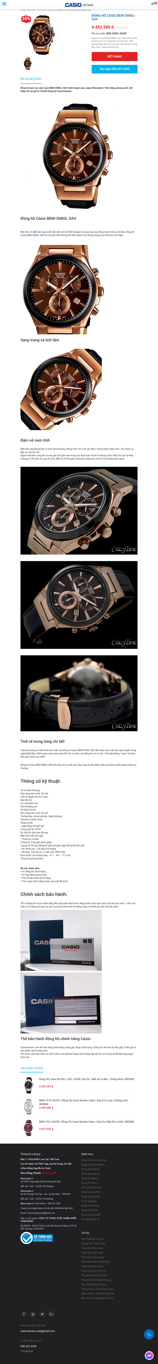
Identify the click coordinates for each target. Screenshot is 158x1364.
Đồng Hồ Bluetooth (91, 1214)
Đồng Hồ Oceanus (90, 1205)
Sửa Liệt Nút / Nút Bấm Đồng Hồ (97, 1293)
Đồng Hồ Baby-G (89, 1178)
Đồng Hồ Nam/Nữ (90, 1196)
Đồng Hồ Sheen (89, 1182)
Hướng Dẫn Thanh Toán (93, 1243)
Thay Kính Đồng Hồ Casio (94, 1275)
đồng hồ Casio (34, 903)
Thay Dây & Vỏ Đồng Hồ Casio (96, 1280)
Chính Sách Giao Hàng (92, 1257)
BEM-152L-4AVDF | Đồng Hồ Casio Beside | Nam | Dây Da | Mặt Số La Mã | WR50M (86, 1121)
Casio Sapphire (89, 1201)
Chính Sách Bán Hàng (92, 1266)
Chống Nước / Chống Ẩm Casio (97, 1289)
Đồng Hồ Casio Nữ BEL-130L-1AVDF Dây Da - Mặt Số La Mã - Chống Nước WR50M (86, 1079)
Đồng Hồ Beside (89, 1210)
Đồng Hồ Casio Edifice (92, 1164)
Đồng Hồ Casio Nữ (90, 1192)
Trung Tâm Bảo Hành (92, 1248)
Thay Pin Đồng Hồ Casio (93, 1270)
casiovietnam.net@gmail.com (37, 1330)
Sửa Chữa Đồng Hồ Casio (94, 1284)
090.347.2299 (28, 1346)
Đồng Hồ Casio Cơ (90, 1173)
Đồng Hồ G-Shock (90, 1169)
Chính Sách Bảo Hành (92, 1252)
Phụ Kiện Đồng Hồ (90, 1219)
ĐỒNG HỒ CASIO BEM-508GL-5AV (114, 17)
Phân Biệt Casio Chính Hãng (95, 1261)
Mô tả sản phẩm (31, 78)
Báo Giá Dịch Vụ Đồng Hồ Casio (97, 1298)
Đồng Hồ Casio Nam (91, 1187)
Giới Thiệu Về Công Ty (92, 1239)
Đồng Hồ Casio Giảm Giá (93, 1160)
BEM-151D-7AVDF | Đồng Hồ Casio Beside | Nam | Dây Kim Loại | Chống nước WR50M (83, 1102)
